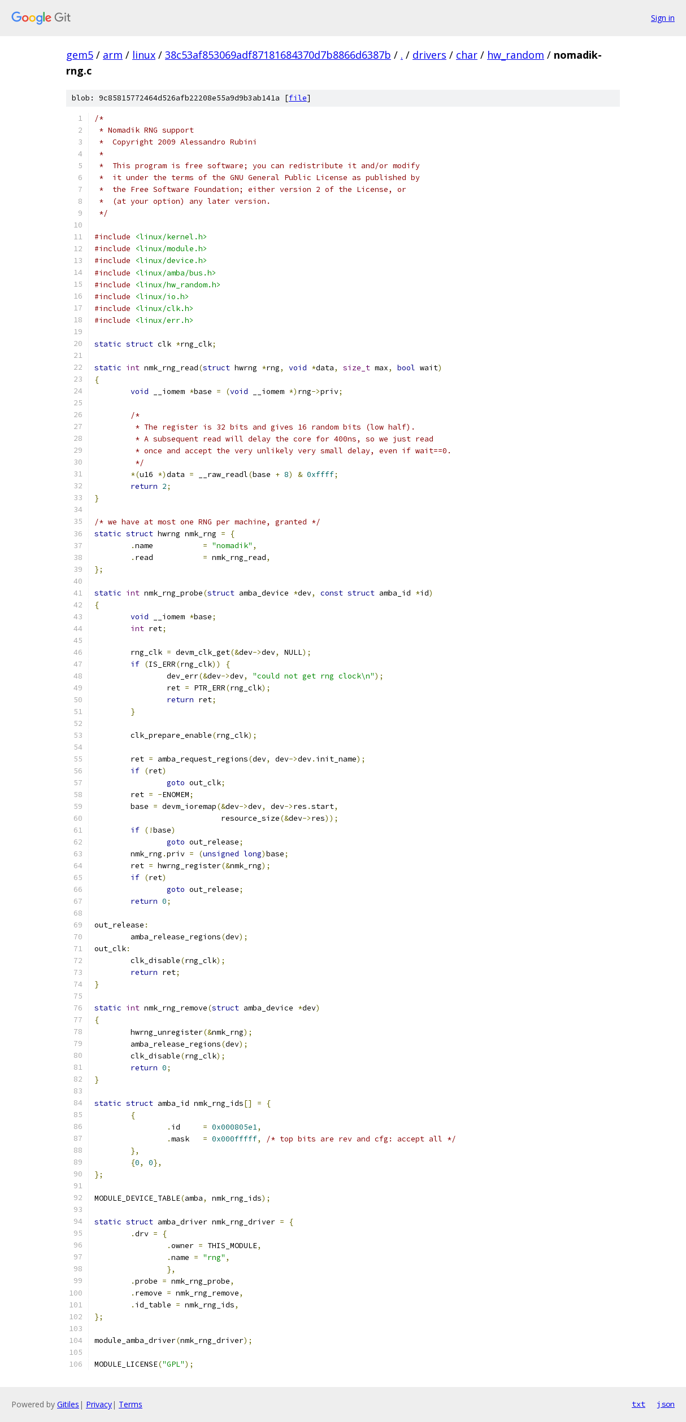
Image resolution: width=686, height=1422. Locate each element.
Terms (130, 1404)
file (298, 98)
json (666, 1404)
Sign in (663, 17)
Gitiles (68, 1404)
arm (113, 55)
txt (638, 1404)
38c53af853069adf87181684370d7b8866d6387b (278, 55)
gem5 (79, 55)
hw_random (515, 55)
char (466, 55)
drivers (429, 55)
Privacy (99, 1404)
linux (143, 55)
